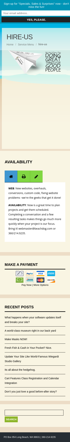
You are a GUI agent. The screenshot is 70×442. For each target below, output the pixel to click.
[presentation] (11, 176)
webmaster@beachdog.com (35, 228)
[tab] (11, 176)
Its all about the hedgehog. (20, 369)
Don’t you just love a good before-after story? (31, 391)
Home (10, 44)
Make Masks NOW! (16, 339)
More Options (41, 285)
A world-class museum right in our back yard (30, 330)
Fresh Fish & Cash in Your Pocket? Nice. (28, 347)
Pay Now (26, 285)
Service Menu (26, 44)
